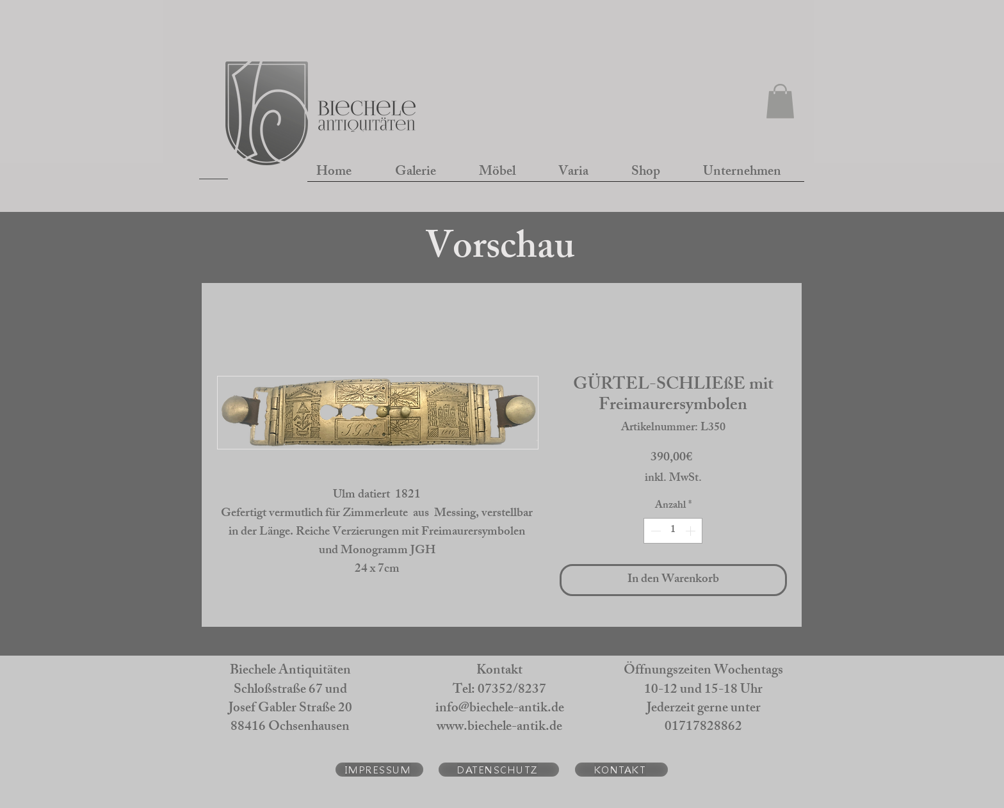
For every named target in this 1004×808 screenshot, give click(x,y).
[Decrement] (654, 531)
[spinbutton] (673, 531)
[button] (780, 101)
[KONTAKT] (621, 770)
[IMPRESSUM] (379, 770)
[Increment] (691, 531)
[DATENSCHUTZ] (499, 770)
